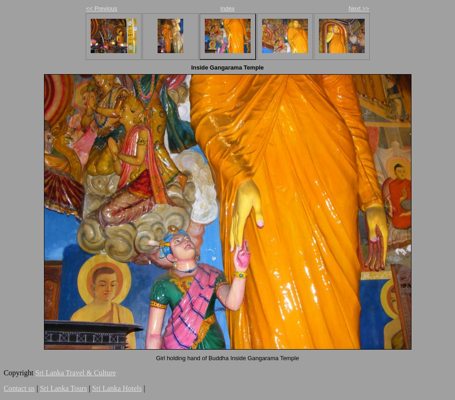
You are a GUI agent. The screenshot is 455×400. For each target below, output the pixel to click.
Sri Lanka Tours (63, 388)
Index (227, 8)
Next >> (359, 8)
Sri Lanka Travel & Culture (75, 373)
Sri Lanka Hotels (117, 388)
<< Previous (101, 8)
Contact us (19, 388)
